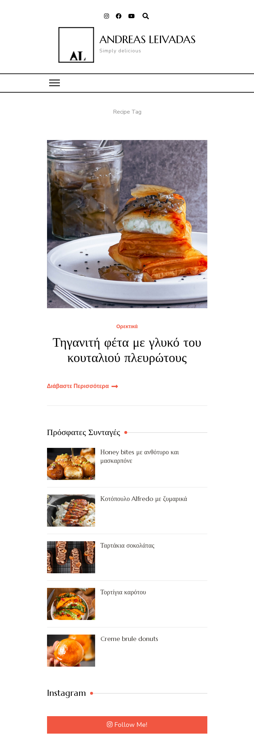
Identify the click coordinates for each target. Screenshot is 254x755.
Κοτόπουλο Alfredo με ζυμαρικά (143, 499)
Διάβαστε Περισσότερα (78, 386)
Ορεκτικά (127, 327)
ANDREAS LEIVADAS (147, 39)
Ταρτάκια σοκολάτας (127, 545)
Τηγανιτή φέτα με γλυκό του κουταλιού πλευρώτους (127, 350)
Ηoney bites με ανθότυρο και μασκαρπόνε (139, 456)
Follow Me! (127, 724)
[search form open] (145, 16)
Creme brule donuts (129, 639)
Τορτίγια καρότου (123, 592)
